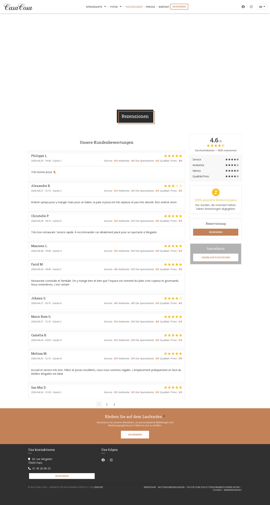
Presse (150, 6)
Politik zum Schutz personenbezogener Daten (214, 487)
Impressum (151, 487)
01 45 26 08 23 (41, 468)
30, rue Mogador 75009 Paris (40, 461)
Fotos (116, 7)
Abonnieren (135, 434)
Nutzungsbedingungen (172, 487)
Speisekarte (96, 7)
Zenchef (98, 487)
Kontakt (164, 6)
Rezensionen (134, 6)
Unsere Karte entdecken (216, 257)
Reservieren (179, 6)
